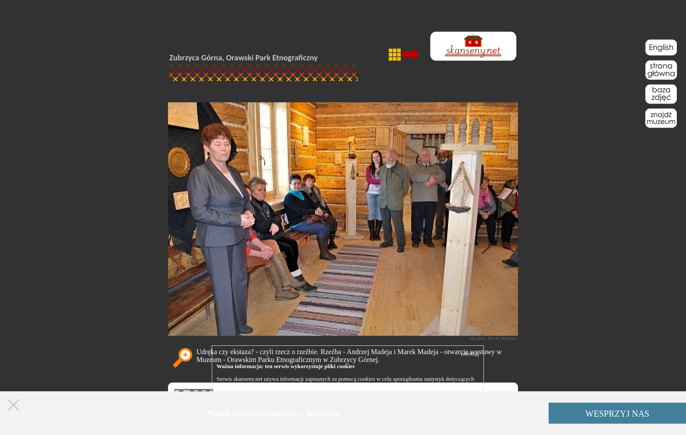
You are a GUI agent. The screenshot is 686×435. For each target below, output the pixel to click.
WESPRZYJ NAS (617, 413)
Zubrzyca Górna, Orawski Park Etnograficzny (243, 57)
